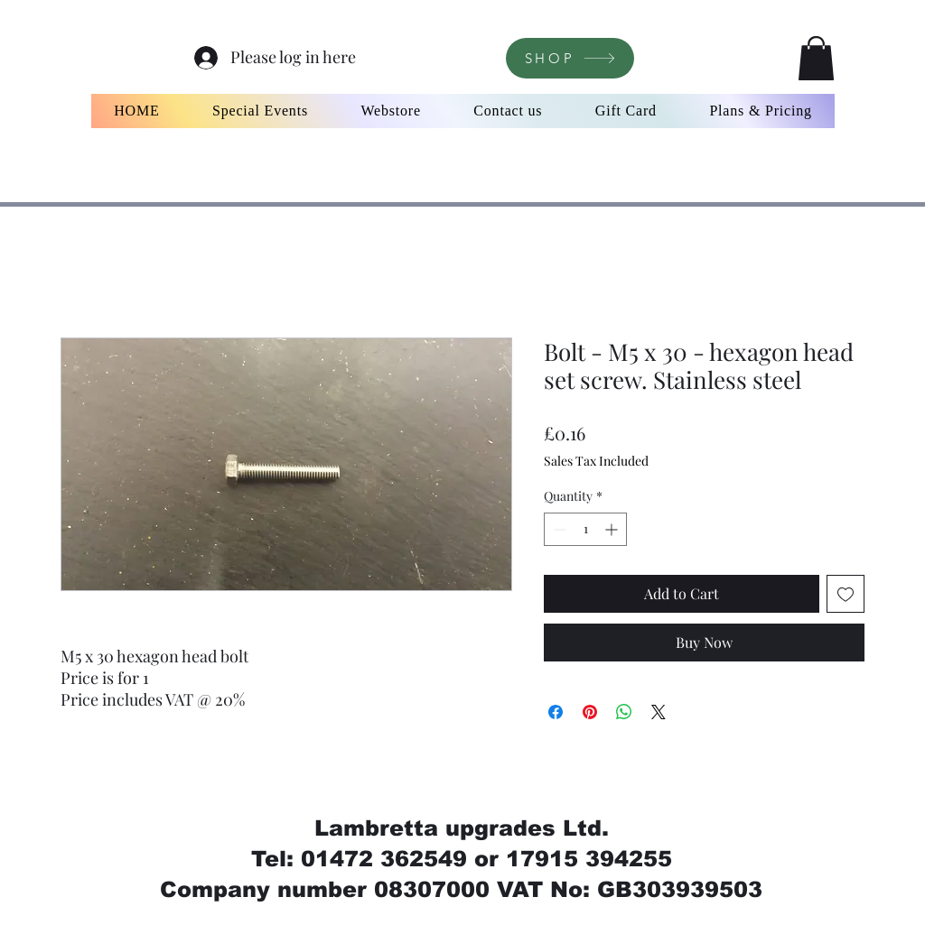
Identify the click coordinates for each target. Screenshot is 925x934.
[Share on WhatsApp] (624, 712)
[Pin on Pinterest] (590, 712)
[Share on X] (658, 712)
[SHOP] (570, 58)
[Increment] (613, 529)
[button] (816, 58)
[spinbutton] (585, 529)
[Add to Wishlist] (845, 594)
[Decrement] (558, 529)
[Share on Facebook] (555, 712)
